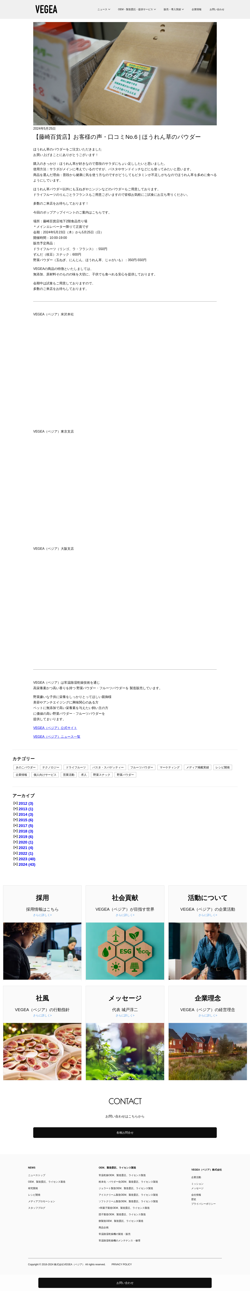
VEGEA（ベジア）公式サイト (55, 728)
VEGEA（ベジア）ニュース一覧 (56, 736)
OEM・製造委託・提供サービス (135, 9)
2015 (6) (26, 820)
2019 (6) (26, 837)
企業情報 (196, 9)
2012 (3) (26, 803)
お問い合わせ (217, 9)
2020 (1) (26, 842)
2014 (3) (26, 814)
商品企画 (103, 1227)
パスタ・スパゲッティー (108, 767)
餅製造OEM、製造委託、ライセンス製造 (121, 1221)
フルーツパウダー (141, 767)
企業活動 (196, 1177)
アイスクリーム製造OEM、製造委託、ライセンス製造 (128, 1194)
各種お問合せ (125, 1132)
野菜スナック (101, 774)
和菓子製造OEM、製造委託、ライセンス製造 (125, 1207)
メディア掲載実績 (197, 767)
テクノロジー (50, 767)
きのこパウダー (26, 767)
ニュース (102, 9)
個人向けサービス (45, 774)
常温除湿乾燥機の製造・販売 (115, 1234)
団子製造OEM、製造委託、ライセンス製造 (122, 1214)
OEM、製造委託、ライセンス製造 (46, 1181)
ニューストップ (36, 1175)
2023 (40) (27, 859)
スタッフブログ (36, 1207)
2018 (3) (26, 831)
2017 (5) (26, 826)
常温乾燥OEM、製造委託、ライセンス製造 (122, 1175)
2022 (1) (26, 853)
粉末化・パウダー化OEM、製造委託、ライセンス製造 (128, 1181)
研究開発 (33, 1188)
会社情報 (196, 1194)
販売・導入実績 (172, 9)
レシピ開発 (223, 767)
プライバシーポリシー (203, 1203)
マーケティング (170, 767)
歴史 (193, 1199)
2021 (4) (26, 848)
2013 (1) (26, 809)
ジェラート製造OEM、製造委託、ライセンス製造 (126, 1188)
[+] (15, 803)
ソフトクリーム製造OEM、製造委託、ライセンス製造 (128, 1201)
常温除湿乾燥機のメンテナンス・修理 (119, 1240)
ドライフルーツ (76, 767)
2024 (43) (27, 864)
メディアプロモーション (41, 1201)
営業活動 (68, 774)
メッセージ (197, 1188)
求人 (84, 774)
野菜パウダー (125, 774)
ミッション (197, 1183)
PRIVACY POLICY (122, 1264)
